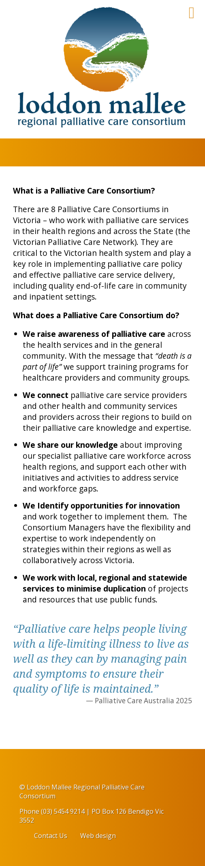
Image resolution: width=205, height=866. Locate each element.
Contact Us (50, 835)
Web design (98, 835)
